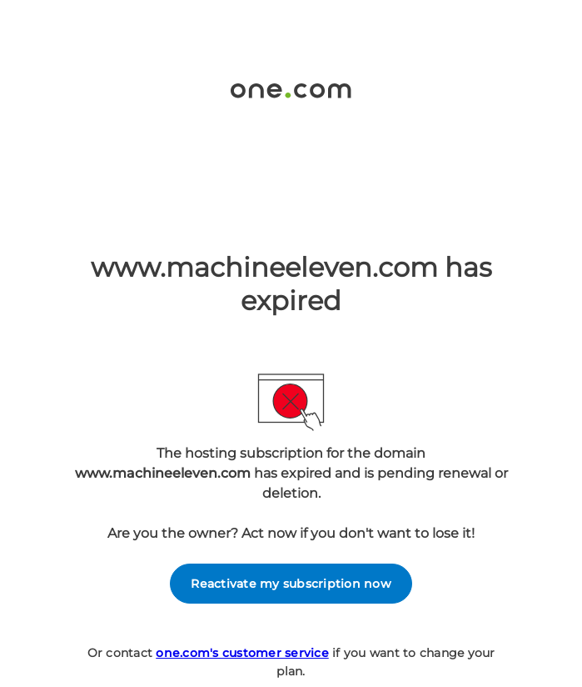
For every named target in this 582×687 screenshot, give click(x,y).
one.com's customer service (242, 652)
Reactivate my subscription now (291, 583)
